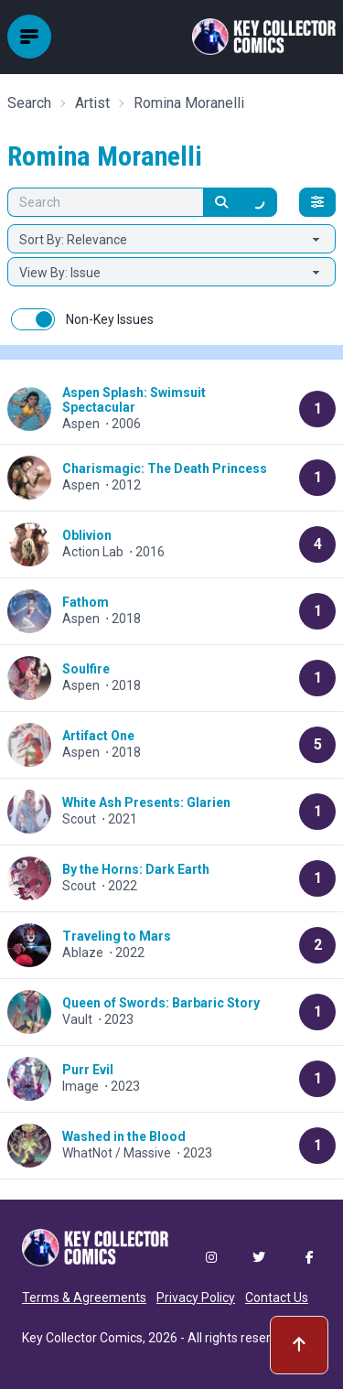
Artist (92, 103)
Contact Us (276, 1297)
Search (29, 103)
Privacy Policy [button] (195, 1297)
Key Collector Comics (82, 1337)
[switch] (33, 319)
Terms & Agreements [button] (84, 1297)
